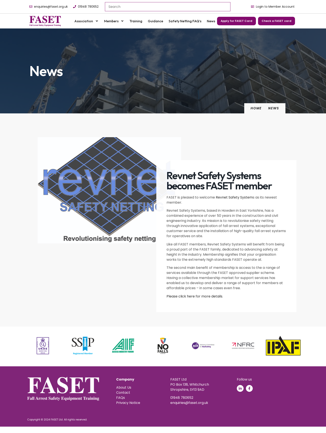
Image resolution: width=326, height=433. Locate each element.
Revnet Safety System (234, 226)
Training (136, 21)
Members (114, 21)
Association (86, 21)
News (211, 21)
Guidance (155, 21)
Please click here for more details (194, 325)
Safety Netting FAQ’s (185, 21)
